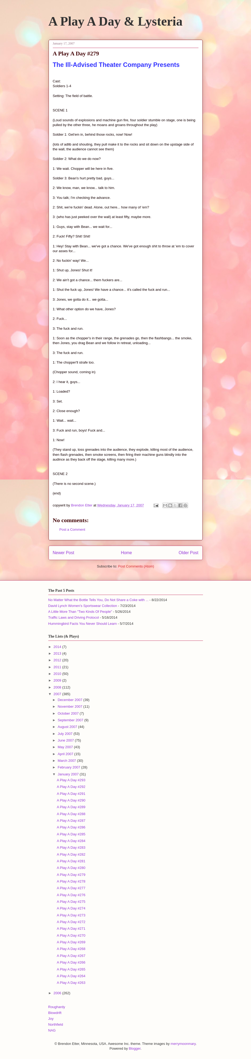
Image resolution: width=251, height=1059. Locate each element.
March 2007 (67, 761)
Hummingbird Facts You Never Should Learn (82, 624)
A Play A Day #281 (71, 861)
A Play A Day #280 (71, 868)
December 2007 (70, 700)
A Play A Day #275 (71, 902)
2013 (58, 653)
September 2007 (71, 720)
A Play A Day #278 (71, 881)
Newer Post (63, 552)
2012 (58, 660)
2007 (58, 694)
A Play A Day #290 (71, 800)
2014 (58, 647)
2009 (58, 680)
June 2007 (66, 740)
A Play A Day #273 (71, 915)
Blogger (135, 1048)
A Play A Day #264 (71, 976)
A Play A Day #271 (71, 929)
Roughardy (56, 1007)
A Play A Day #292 (71, 787)
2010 (58, 674)
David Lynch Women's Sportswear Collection (82, 606)
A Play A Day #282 (71, 854)
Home (126, 552)
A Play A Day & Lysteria (116, 21)
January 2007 (68, 774)
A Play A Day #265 (71, 969)
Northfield (55, 1024)
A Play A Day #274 (71, 908)
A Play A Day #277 (71, 888)
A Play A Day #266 (71, 962)
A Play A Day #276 (71, 895)
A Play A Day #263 (71, 983)
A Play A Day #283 (71, 847)
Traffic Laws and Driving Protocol (73, 617)
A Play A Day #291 (71, 794)
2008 (58, 687)
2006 (58, 993)
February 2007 (69, 767)
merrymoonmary (183, 1044)
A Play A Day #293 (71, 780)
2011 (58, 667)
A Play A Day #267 (71, 956)
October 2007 (68, 713)
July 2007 (65, 734)
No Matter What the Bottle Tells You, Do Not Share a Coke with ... (98, 600)
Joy (51, 1019)
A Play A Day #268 (71, 949)
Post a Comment (72, 529)
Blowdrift (55, 1013)
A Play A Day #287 (71, 821)
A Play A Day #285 (71, 834)
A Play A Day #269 (71, 942)
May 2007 (66, 747)
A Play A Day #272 (71, 922)
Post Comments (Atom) (136, 566)
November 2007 (70, 706)
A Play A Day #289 (71, 807)
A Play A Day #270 (71, 935)
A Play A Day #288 (71, 814)
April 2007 (66, 754)
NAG (52, 1030)
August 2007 (68, 727)
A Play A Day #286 (71, 827)
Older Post (188, 552)
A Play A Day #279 (71, 875)
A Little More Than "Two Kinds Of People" (80, 612)
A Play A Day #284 (71, 841)
